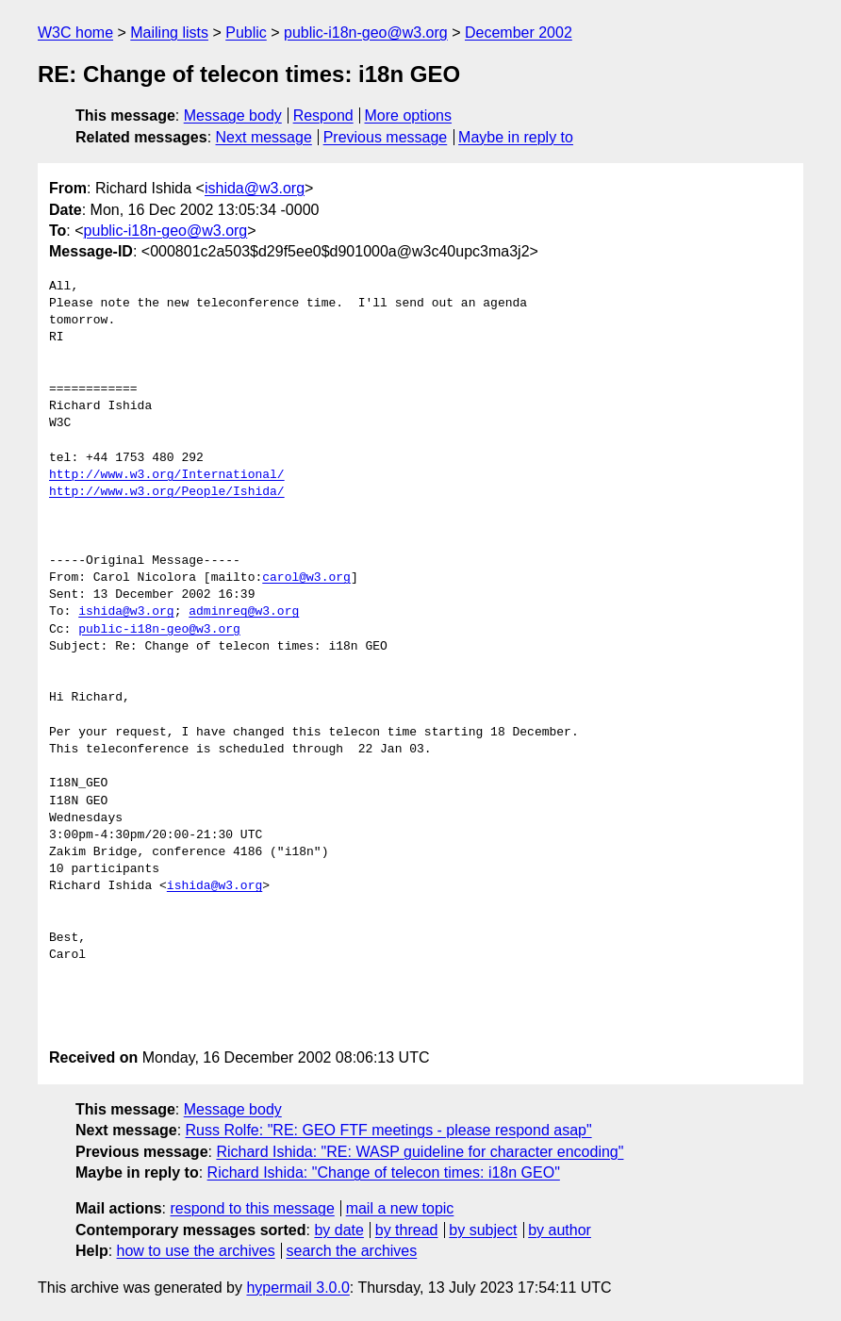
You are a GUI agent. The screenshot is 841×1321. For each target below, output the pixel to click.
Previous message (385, 137)
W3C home (75, 33)
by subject (483, 1230)
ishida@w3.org (255, 188)
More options (409, 115)
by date (338, 1230)
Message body (233, 115)
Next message (264, 137)
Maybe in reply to (515, 137)
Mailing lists (169, 33)
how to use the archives (196, 1251)
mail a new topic (400, 1208)
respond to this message (252, 1208)
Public (246, 33)
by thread (406, 1230)
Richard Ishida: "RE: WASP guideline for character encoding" (419, 1152)
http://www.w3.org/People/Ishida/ (167, 492)
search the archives (352, 1251)
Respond (323, 115)
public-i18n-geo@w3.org (366, 33)
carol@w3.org (306, 578)
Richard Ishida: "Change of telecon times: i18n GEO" (383, 1172)
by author (559, 1230)
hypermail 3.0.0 (297, 1288)
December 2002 (518, 33)
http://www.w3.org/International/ (167, 475)
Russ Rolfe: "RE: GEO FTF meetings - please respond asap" (389, 1130)
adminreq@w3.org (244, 611)
